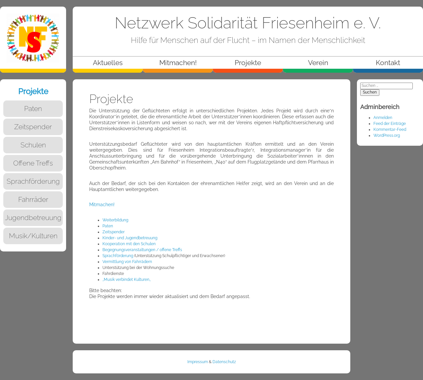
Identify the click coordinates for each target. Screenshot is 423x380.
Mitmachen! (102, 204)
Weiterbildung (115, 220)
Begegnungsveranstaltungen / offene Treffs (142, 249)
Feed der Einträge (389, 123)
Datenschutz (224, 362)
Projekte (33, 91)
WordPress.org (386, 135)
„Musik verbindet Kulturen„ (126, 279)
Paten (107, 226)
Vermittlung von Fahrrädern (127, 261)
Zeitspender (113, 232)
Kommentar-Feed (389, 129)
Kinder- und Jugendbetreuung (129, 238)
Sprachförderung (117, 255)
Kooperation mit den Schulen (129, 244)
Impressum (197, 362)
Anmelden (382, 117)
